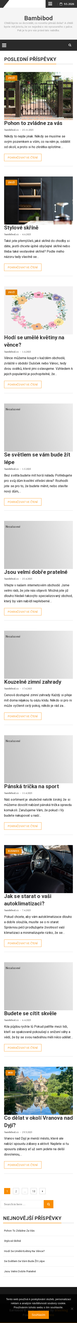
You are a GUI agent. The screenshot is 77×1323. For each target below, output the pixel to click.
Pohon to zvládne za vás (33, 123)
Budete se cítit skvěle (30, 1013)
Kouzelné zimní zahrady (32, 682)
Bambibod (38, 18)
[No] (72, 1309)
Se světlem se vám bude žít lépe (24, 1261)
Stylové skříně (21, 228)
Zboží (11, 78)
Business (13, 851)
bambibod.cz (12, 129)
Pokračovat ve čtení (23, 157)
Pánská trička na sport (31, 786)
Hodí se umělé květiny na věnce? (24, 1251)
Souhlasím (38, 1314)
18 (34, 1190)
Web (10, 1072)
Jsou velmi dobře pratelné (36, 572)
